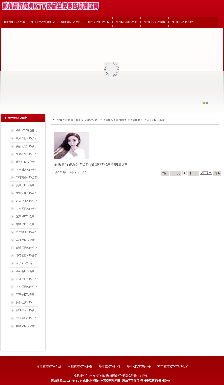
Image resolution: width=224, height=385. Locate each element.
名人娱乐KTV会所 (26, 200)
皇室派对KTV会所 (26, 169)
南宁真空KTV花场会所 (172, 366)
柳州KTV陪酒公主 (138, 366)
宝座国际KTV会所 (26, 208)
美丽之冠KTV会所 (26, 146)
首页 (165, 173)
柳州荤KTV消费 (70, 22)
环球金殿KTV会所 (26, 279)
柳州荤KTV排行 (109, 366)
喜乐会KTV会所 (25, 271)
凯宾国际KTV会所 (26, 138)
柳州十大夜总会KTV (43, 22)
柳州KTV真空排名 (26, 130)
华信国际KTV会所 (26, 255)
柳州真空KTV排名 (98, 22)
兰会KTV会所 (24, 263)
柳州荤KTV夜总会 (14, 22)
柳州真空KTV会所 (48, 366)
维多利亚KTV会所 (26, 154)
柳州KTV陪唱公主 (126, 22)
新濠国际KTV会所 (26, 247)
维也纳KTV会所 (25, 161)
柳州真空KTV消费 (80, 366)
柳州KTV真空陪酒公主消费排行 (94, 120)
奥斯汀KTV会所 (25, 185)
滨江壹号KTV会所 (26, 310)
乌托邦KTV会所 (25, 239)
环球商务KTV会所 (26, 177)
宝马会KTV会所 (25, 294)
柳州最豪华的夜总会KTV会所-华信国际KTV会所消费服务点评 (90, 164)
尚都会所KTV (24, 302)
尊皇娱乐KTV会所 (26, 232)
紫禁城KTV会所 (25, 216)
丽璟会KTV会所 (25, 325)
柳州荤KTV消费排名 (128, 120)
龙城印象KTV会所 (26, 193)
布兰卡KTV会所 (25, 224)
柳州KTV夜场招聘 (182, 22)
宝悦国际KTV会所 (26, 286)
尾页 (217, 173)
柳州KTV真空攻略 (154, 22)
